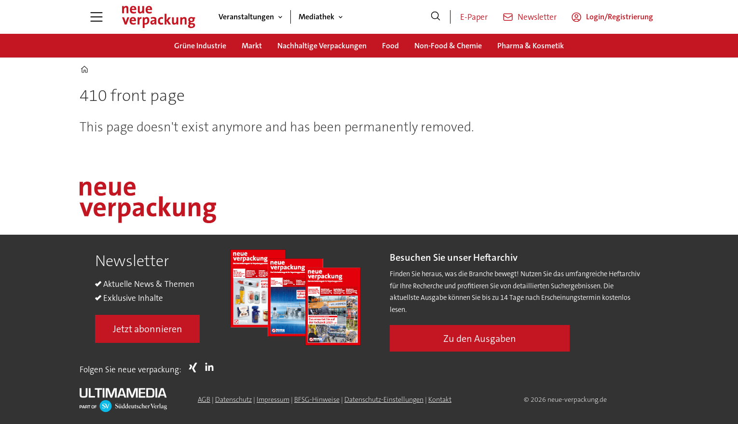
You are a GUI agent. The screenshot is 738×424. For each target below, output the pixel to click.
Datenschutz (233, 399)
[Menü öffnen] (96, 17)
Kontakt (439, 399)
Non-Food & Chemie (448, 46)
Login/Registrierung (619, 17)
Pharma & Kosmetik (530, 46)
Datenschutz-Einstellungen (384, 399)
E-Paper (474, 17)
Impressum (273, 399)
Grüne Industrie (200, 46)
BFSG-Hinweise (317, 399)
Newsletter (537, 17)
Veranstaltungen (246, 17)
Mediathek (316, 17)
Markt (252, 46)
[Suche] (435, 17)
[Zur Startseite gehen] (158, 17)
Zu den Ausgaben (479, 338)
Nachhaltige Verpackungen (322, 46)
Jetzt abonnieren (147, 329)
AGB (204, 399)
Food (390, 46)
